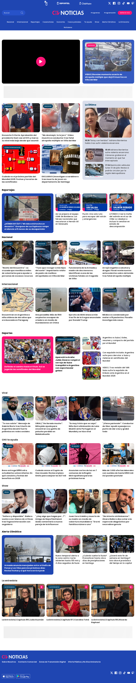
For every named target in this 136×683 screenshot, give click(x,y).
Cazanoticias (48, 22)
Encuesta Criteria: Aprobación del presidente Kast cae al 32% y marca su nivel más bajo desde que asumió (20, 138)
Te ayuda (88, 22)
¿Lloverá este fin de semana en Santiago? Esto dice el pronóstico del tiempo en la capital (120, 559)
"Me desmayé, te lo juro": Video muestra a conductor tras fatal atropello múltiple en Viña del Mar (59, 138)
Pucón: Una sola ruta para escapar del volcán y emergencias (94, 216)
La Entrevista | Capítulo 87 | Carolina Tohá (67, 619)
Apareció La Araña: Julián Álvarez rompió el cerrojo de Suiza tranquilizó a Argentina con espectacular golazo (67, 364)
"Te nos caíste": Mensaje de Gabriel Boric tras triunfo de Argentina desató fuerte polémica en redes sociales (16, 427)
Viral (6, 399)
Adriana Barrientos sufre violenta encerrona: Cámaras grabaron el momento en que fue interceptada (117, 155)
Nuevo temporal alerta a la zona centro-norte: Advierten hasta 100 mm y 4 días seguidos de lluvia (68, 559)
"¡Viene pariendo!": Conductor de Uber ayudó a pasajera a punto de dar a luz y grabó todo (118, 427)
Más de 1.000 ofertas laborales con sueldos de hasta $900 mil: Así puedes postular (118, 473)
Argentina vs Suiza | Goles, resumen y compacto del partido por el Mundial (118, 340)
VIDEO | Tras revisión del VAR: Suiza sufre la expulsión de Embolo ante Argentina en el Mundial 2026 (116, 371)
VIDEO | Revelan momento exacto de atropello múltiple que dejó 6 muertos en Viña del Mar (106, 77)
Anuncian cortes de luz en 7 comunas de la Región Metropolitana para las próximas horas (83, 474)
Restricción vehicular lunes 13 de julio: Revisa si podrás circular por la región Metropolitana (117, 169)
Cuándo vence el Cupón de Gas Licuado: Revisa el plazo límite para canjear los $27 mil (50, 473)
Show (97, 22)
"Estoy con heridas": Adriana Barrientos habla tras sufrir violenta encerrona (106, 142)
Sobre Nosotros (9, 662)
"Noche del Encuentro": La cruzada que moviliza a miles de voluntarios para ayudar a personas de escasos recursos (17, 271)
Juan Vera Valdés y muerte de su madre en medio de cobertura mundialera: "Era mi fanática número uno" (84, 520)
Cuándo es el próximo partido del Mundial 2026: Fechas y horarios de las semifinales (19, 179)
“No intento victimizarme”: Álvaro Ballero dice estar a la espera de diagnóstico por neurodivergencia (117, 520)
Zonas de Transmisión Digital (52, 662)
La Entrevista (124, 22)
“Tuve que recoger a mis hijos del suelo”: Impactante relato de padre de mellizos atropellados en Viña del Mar (50, 271)
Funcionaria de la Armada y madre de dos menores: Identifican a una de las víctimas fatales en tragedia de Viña (83, 273)
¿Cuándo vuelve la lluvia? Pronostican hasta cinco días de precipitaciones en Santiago (94, 559)
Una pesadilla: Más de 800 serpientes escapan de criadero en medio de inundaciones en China (48, 318)
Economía (61, 22)
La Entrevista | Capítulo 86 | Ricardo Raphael (109, 621)
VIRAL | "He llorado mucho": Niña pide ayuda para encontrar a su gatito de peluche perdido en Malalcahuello (49, 428)
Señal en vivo (125, 13)
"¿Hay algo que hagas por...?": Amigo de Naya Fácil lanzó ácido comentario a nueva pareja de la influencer (50, 520)
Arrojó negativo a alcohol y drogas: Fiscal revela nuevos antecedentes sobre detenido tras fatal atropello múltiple (117, 271)
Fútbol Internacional (12, 147)
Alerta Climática (109, 22)
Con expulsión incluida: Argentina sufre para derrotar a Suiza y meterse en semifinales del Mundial (118, 356)
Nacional (10, 22)
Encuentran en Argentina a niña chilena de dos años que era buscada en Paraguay (16, 317)
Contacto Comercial (27, 662)
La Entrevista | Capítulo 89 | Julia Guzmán (23, 619)
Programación (110, 13)
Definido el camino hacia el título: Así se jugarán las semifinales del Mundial (24, 368)
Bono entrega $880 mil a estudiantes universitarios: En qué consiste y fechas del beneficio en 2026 (17, 474)
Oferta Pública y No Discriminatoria (84, 662)
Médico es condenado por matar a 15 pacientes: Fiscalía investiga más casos (117, 317)
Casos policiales (74, 22)
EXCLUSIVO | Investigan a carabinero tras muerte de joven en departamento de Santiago (60, 179)
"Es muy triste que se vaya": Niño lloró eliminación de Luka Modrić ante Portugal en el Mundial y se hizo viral (84, 427)
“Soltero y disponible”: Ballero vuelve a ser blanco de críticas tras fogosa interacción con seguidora (17, 520)
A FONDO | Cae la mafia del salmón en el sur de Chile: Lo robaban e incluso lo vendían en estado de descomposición (120, 220)
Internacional (22, 22)
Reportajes (35, 22)
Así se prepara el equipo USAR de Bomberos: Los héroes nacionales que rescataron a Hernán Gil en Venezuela (67, 219)
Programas (95, 13)
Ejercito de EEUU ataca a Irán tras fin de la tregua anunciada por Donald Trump (85, 317)
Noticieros (68, 27)
